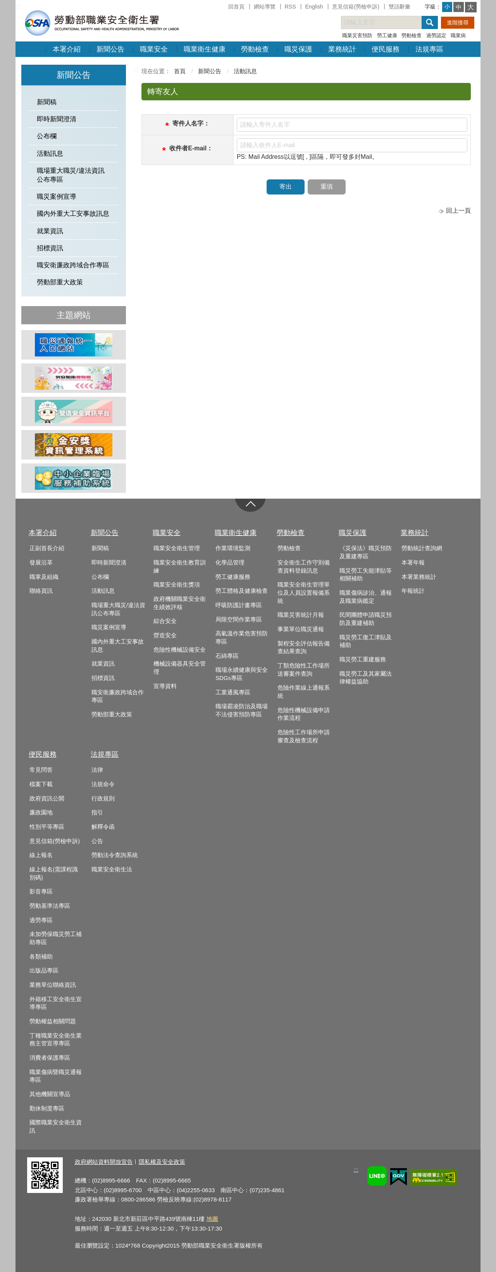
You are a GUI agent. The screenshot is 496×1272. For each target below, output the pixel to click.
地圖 (212, 1218)
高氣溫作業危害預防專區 (241, 637)
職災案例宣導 (56, 196)
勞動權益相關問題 (52, 1021)
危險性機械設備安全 (179, 650)
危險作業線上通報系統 (303, 692)
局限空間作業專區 (238, 619)
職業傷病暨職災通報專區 (55, 1076)
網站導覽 (265, 6)
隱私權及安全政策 (162, 1161)
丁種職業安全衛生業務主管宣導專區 (55, 1040)
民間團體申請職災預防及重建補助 (365, 619)
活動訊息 (50, 153)
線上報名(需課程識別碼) (53, 873)
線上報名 (41, 855)
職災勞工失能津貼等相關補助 (365, 575)
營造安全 (165, 635)
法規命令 (103, 784)
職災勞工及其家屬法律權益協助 (365, 678)
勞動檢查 (411, 35)
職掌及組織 (44, 577)
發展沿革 (41, 562)
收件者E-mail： (191, 148)
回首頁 (236, 6)
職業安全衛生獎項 (176, 585)
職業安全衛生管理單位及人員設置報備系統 (303, 593)
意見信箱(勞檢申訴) (355, 6)
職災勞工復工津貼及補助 (365, 641)
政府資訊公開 (46, 798)
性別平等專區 (46, 827)
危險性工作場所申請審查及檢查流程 (303, 736)
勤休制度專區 (46, 1108)
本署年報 (413, 562)
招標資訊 (50, 248)
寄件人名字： (191, 123)
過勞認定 (436, 35)
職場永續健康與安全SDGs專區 (241, 674)
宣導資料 (165, 686)
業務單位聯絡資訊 (52, 985)
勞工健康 (387, 35)
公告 (97, 841)
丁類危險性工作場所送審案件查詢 (303, 670)
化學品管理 (230, 562)
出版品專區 (44, 970)
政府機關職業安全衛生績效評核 (179, 603)
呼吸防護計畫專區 (238, 605)
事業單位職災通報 (300, 629)
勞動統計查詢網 (421, 548)
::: (18, 6)
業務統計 (342, 49)
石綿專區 (227, 656)
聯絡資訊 (41, 591)
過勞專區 (41, 920)
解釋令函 (103, 827)
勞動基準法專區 (49, 906)
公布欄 (47, 136)
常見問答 (41, 770)
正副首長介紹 (46, 548)
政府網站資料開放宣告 (104, 1161)
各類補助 (41, 957)
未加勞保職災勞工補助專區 (55, 938)
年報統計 (413, 591)
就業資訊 (50, 231)
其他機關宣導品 (49, 1094)
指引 (97, 812)
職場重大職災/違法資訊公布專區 (71, 175)
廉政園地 (41, 812)
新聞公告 (110, 49)
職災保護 (298, 49)
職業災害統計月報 (300, 615)
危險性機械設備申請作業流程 (303, 714)
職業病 (458, 35)
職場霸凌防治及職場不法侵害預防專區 (241, 710)
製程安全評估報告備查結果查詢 (303, 647)
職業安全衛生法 (111, 869)
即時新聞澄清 (56, 119)
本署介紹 (67, 49)
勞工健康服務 (232, 577)
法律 (97, 770)
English (314, 6)
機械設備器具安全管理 (179, 668)
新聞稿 (47, 102)
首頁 (180, 71)
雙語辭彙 (399, 6)
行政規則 (103, 798)
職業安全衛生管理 (176, 548)
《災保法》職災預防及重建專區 (365, 552)
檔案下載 (41, 784)
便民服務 (386, 49)
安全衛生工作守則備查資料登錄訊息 (303, 566)
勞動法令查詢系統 (114, 855)
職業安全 (154, 49)
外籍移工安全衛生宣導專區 (55, 1003)
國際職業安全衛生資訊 (55, 1126)
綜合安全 (165, 621)
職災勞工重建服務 (362, 659)
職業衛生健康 (205, 49)
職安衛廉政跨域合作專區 (73, 265)
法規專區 (429, 49)
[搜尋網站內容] (388, 22)
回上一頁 (458, 210)
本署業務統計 (418, 577)
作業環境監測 (232, 548)
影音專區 (41, 891)
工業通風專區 (232, 692)
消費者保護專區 (49, 1058)
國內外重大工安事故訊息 (73, 213)
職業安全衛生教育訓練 (179, 566)
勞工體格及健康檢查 (241, 591)
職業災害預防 (357, 35)
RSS (290, 6)
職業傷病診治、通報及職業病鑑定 (365, 597)
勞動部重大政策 (60, 282)
